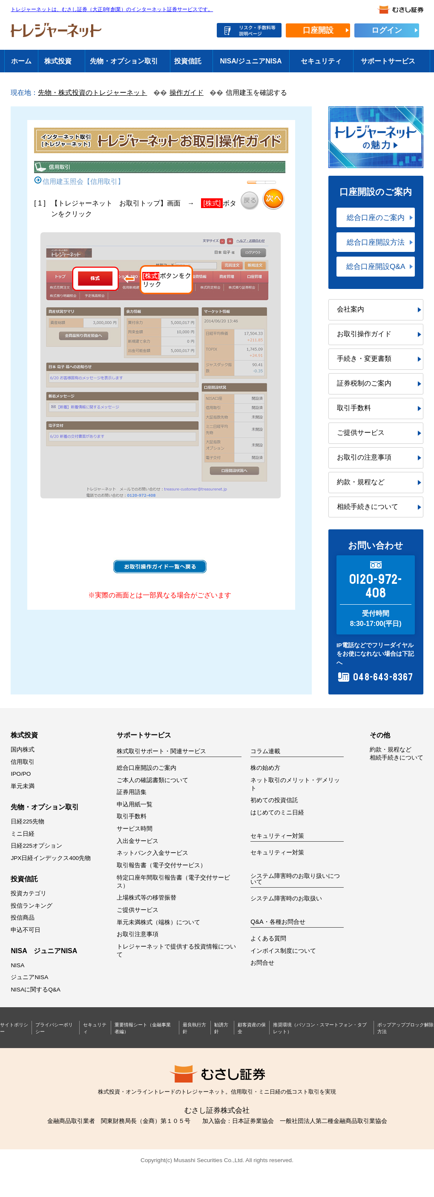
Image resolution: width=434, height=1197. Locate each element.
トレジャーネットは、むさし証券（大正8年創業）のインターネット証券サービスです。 (112, 9)
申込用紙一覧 (134, 804)
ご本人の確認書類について (152, 780)
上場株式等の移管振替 (146, 897)
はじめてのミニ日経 (277, 812)
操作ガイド (187, 92)
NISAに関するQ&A (35, 989)
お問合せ (262, 963)
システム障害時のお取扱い (286, 898)
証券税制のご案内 (364, 383)
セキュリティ (321, 61)
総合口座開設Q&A (375, 266)
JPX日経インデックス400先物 (51, 858)
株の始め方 (265, 768)
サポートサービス (388, 61)
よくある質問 (268, 938)
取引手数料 (354, 407)
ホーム (21, 61)
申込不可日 (25, 930)
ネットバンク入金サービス (152, 853)
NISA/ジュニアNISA (251, 61)
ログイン (386, 30)
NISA (17, 965)
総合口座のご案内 (376, 217)
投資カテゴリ (28, 893)
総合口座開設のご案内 (146, 768)
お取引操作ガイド (364, 333)
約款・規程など (361, 482)
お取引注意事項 (137, 934)
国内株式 (22, 749)
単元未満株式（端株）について (158, 922)
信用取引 (22, 762)
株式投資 (58, 61)
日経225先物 (27, 821)
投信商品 (22, 917)
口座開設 (318, 30)
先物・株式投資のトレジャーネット (92, 92)
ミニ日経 (22, 834)
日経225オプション (36, 846)
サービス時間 (134, 829)
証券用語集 (132, 792)
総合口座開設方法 (376, 242)
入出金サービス (137, 841)
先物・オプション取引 (124, 61)
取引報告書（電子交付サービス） (161, 865)
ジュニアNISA (29, 977)
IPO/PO (21, 774)
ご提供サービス (361, 432)
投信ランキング (31, 906)
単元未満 (22, 786)
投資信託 (187, 61)
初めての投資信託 (274, 800)
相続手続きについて (367, 506)
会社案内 (350, 309)
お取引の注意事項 (364, 457)
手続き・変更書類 (364, 358)
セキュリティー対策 (277, 852)
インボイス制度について (283, 951)
